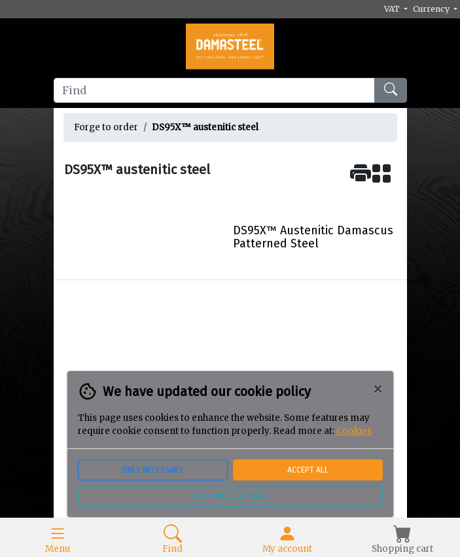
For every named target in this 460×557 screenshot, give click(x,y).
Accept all (307, 470)
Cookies (354, 431)
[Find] (214, 90)
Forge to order (106, 127)
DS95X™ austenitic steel (205, 127)
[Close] (377, 389)
